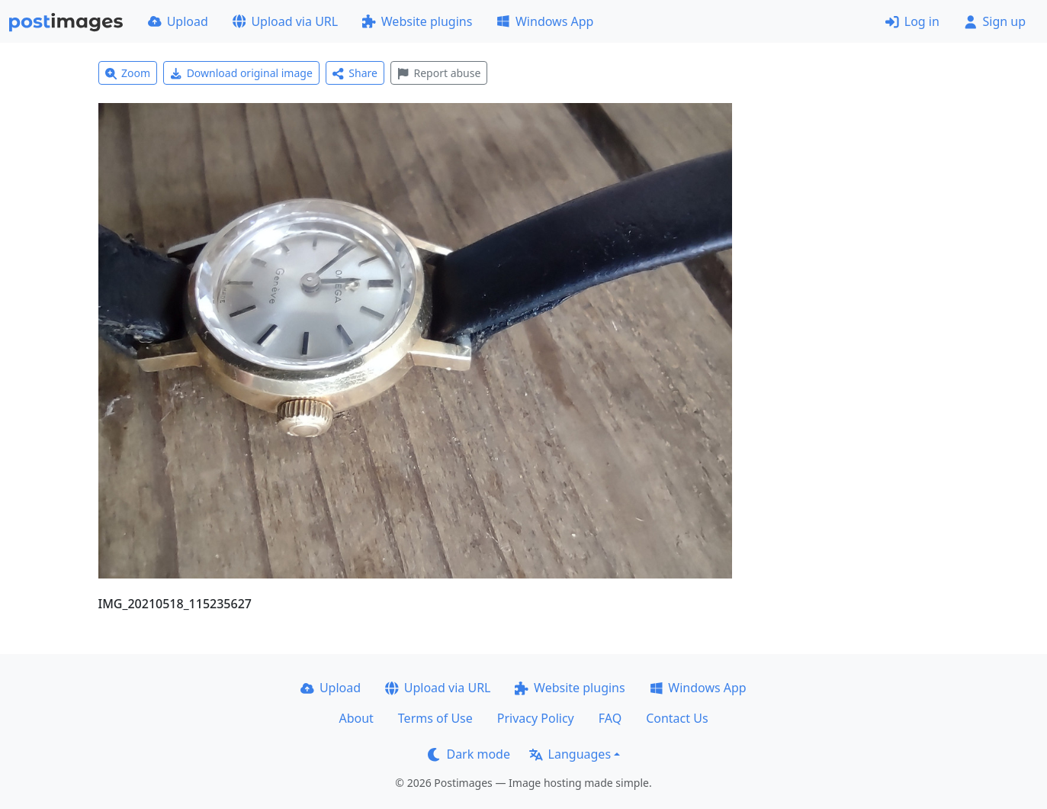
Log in (912, 21)
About (356, 718)
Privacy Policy (535, 718)
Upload (178, 21)
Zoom (128, 73)
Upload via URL (285, 21)
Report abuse (438, 73)
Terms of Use (435, 718)
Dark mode (469, 754)
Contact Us (677, 718)
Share (354, 73)
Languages (570, 754)
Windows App (544, 21)
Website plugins (417, 21)
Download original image (241, 73)
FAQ (610, 718)
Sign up (995, 21)
